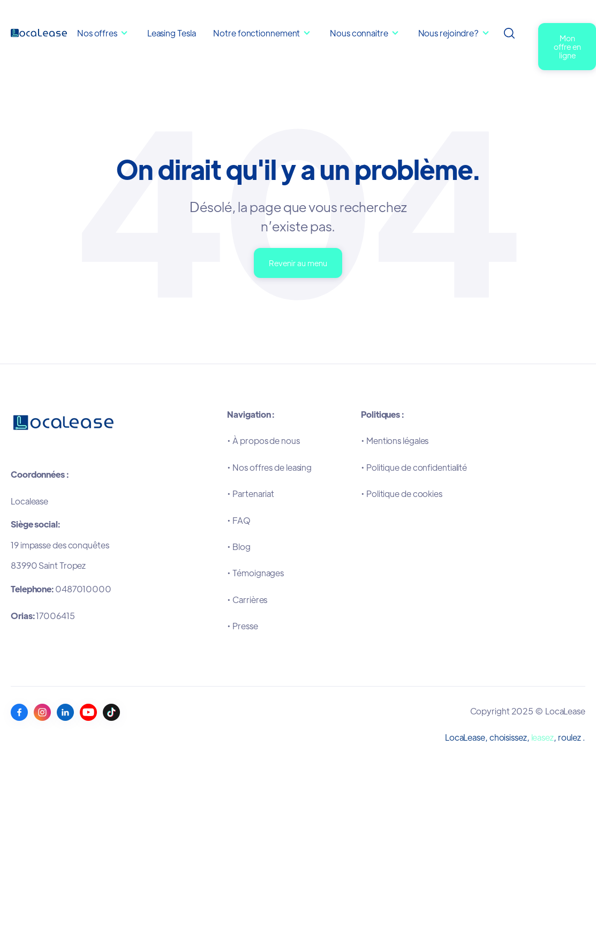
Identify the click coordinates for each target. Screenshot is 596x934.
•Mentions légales (394, 440)
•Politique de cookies (401, 493)
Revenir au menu (298, 263)
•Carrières (247, 599)
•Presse (242, 625)
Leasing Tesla (171, 33)
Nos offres (97, 33)
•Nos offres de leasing (269, 467)
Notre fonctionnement (257, 33)
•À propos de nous (263, 440)
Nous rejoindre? (448, 33)
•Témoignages (255, 572)
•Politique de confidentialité (414, 467)
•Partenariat (250, 493)
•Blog (238, 546)
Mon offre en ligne (567, 46)
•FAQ (239, 520)
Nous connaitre (360, 33)
